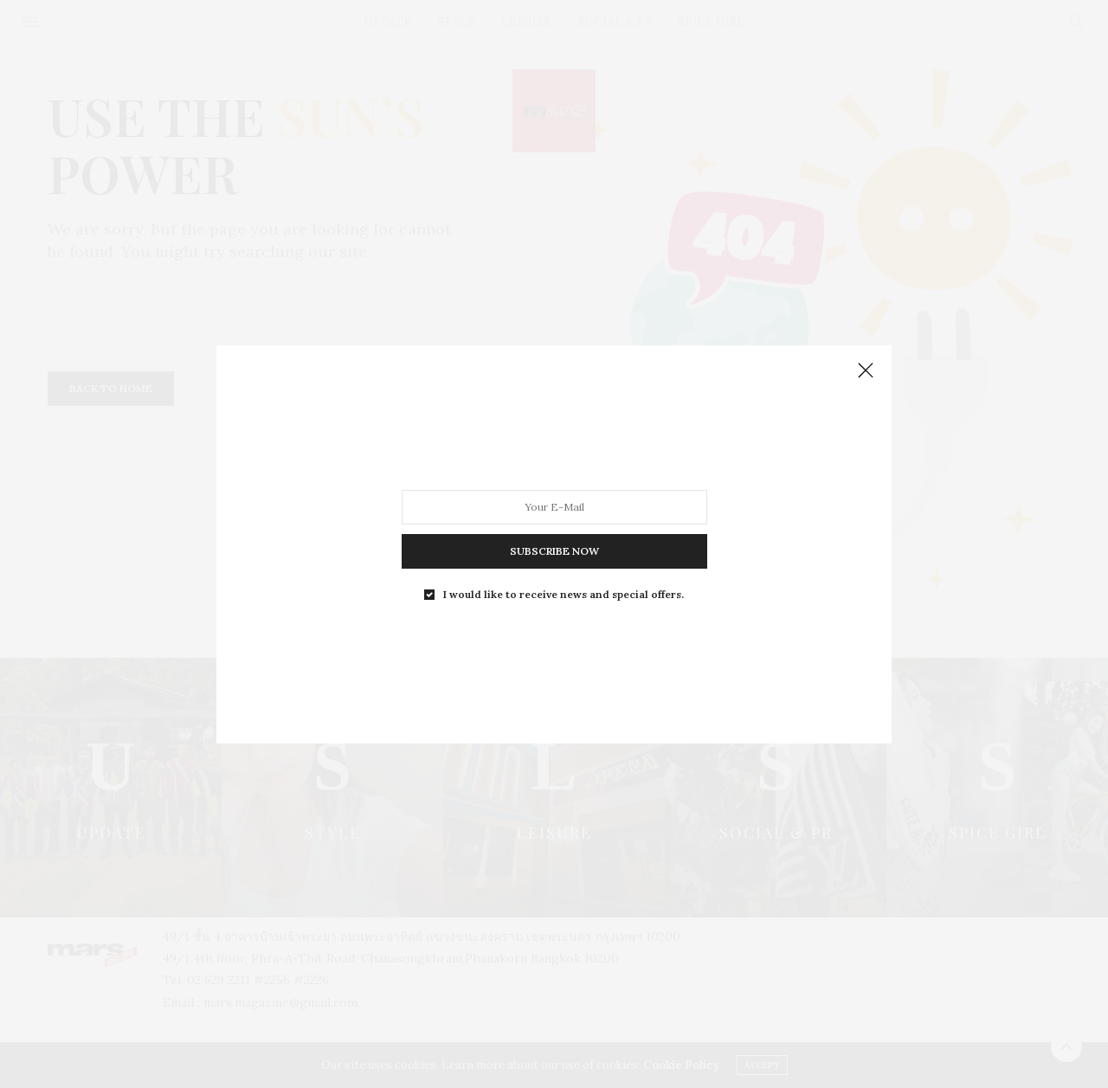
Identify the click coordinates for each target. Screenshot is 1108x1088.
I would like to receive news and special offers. (563, 594)
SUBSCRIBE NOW (554, 550)
